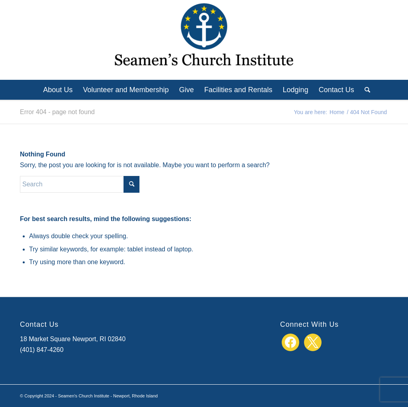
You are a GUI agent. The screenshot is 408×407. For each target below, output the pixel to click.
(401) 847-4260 (41, 349)
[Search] (364, 90)
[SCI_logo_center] (204, 40)
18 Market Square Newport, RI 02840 (73, 339)
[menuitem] (58, 90)
